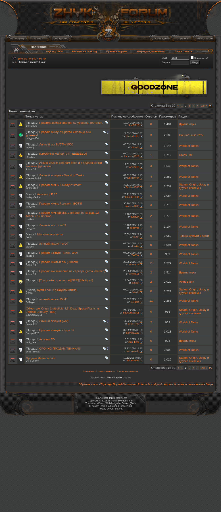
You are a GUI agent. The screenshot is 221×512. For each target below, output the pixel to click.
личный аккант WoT (53, 299)
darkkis (30, 246)
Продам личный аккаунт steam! (60, 185)
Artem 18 (31, 169)
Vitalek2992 (32, 361)
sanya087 (31, 206)
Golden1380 (32, 188)
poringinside (132, 351)
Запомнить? (199, 58)
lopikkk (135, 283)
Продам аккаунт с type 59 (56, 330)
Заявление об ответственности (99, 371)
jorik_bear (31, 342)
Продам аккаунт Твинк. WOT (59, 252)
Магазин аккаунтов (50, 234)
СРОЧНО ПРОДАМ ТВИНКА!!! (60, 348)
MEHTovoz (133, 178)
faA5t (29, 237)
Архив (168, 384)
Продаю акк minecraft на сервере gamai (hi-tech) (72, 271)
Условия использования (189, 384)
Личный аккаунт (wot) (54, 321)
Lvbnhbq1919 (131, 156)
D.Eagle (30, 302)
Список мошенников (127, 371)
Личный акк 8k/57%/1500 (56, 144)
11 (151, 263)
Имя (164, 57)
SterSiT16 (31, 125)
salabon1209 (132, 206)
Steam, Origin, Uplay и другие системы (194, 186)
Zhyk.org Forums (27, 58)
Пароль (166, 62)
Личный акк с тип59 (52, 225)
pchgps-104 (32, 138)
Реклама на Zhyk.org (84, 51)
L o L (28, 283)
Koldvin (30, 219)
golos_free (31, 324)
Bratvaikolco (132, 136)
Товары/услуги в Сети (194, 235)
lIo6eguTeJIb (33, 197)
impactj (30, 147)
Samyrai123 (32, 333)
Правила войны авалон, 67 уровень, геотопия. (71, 122)
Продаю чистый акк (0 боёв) (58, 262)
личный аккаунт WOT (54, 243)
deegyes (30, 228)
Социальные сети (191, 135)
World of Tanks (189, 145)
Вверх (209, 384)
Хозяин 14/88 (33, 178)
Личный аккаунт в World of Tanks (61, 175)
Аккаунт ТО (47, 339)
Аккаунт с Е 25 (47, 194)
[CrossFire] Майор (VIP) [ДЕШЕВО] (63, 153)
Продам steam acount (40, 358)
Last (203, 105)
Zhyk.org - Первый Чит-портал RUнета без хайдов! (131, 384)
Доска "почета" (184, 51)
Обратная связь (88, 384)
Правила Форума (116, 51)
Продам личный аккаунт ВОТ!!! (60, 203)
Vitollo (29, 293)
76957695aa (33, 351)
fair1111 (30, 156)
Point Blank (186, 281)
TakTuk (30, 255)
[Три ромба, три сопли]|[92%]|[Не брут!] (66, 280)
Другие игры (187, 124)
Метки (42, 58)
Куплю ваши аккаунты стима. (57, 290)
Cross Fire (186, 155)
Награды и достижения (151, 51)
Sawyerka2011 (34, 315)
